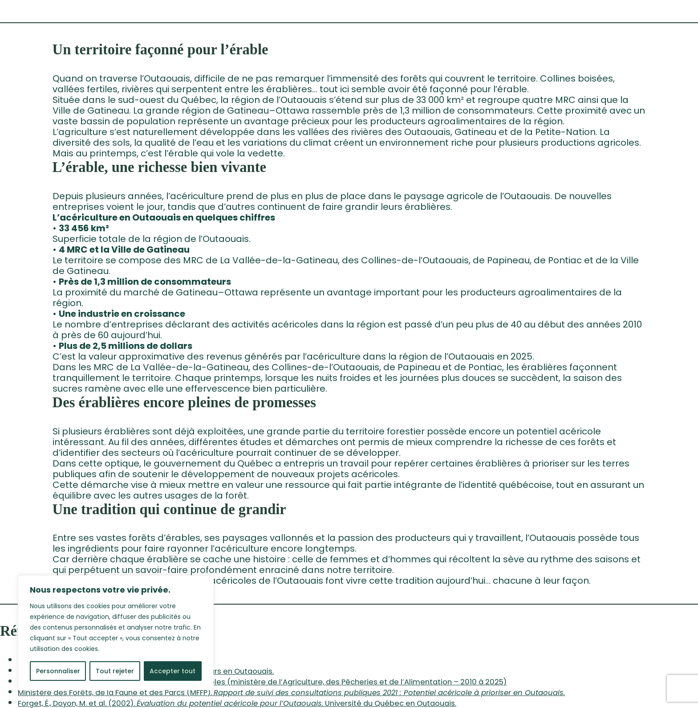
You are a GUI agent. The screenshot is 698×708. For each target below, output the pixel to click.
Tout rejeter (115, 671)
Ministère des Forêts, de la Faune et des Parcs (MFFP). (291, 693)
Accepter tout (172, 671)
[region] (116, 632)
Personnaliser (58, 671)
